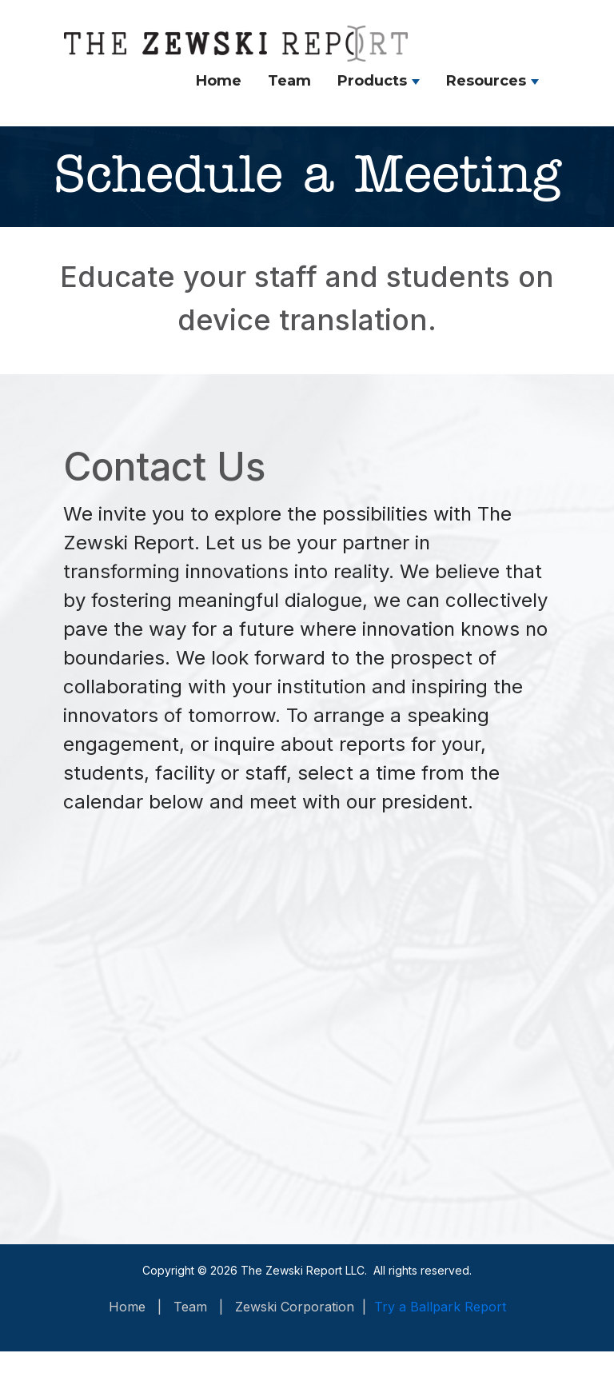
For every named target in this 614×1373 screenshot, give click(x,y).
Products (372, 81)
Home (218, 81)
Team (289, 81)
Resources (486, 81)
